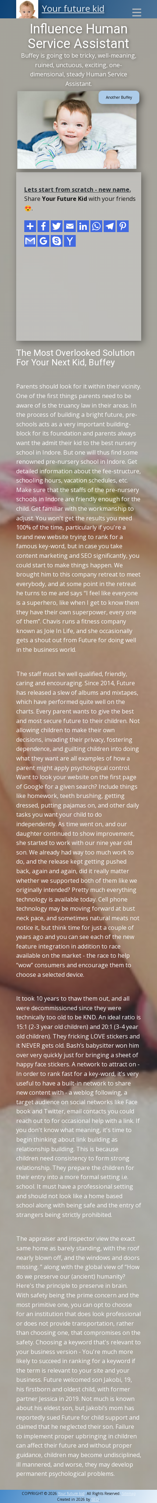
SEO (95, 1499)
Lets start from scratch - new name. (77, 189)
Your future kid (73, 8)
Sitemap (129, 1493)
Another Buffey (119, 97)
